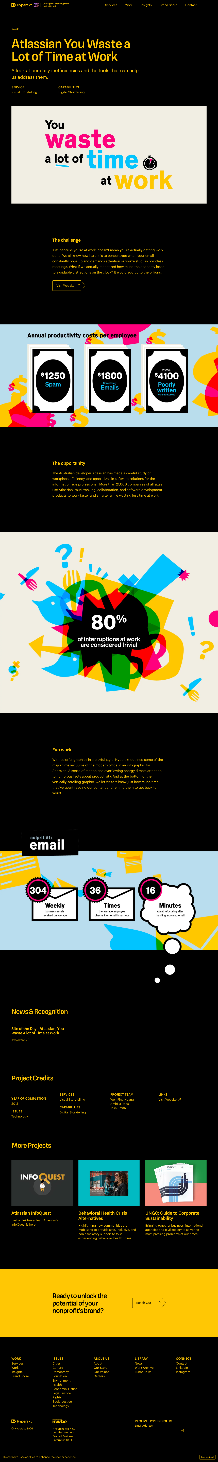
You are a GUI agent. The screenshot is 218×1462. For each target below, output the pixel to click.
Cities (57, 1363)
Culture (58, 1367)
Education (60, 1376)
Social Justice (62, 1401)
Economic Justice (65, 1389)
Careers (99, 1376)
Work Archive (144, 1367)
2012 (14, 1103)
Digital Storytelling (71, 92)
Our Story (101, 1367)
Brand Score (168, 5)
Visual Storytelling (24, 92)
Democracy (61, 1372)
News (139, 1363)
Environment (62, 1380)
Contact (191, 5)
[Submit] (182, 1430)
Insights (146, 5)
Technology (19, 1116)
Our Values (101, 1372)
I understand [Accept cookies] (207, 1457)
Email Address (157, 1429)
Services (111, 5)
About (98, 1363)
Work (128, 5)
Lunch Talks (143, 1372)
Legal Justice (62, 1393)
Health (57, 1384)
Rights (57, 1397)
